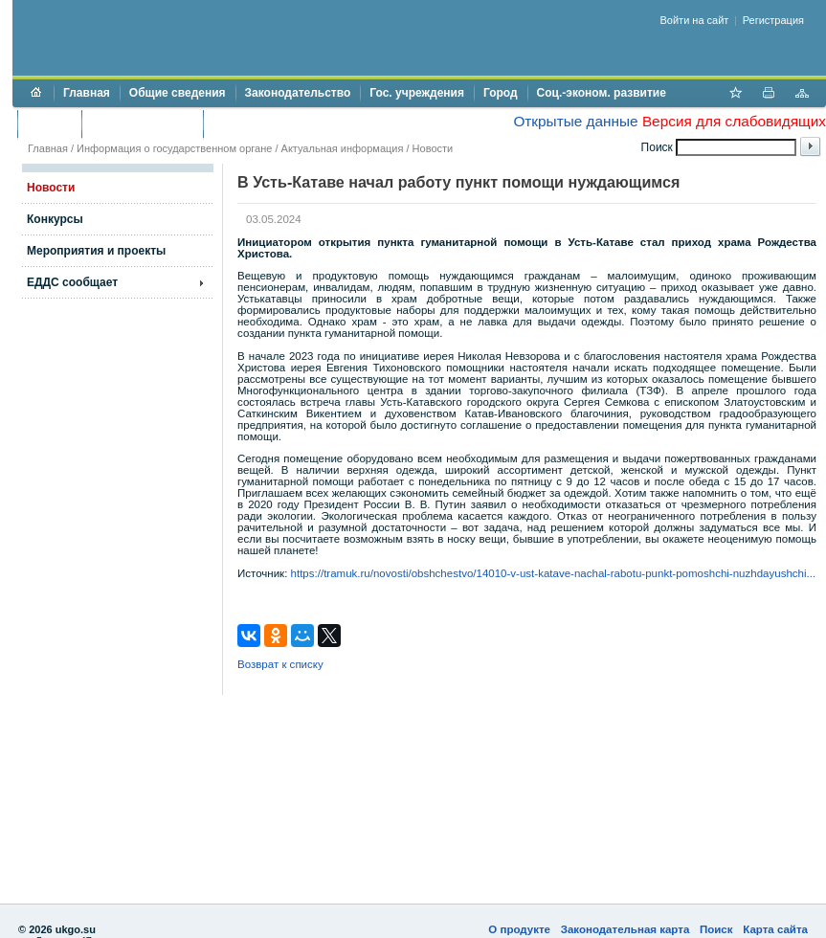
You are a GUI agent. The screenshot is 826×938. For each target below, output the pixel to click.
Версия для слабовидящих (734, 121)
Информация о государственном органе (174, 148)
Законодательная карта (625, 929)
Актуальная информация (342, 148)
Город (500, 93)
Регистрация (773, 20)
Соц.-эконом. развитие (601, 93)
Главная (86, 93)
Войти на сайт (694, 20)
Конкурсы (55, 219)
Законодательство (298, 93)
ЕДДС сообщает (72, 282)
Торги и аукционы (142, 123)
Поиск (716, 929)
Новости (433, 148)
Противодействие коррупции (295, 123)
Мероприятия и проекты (96, 250)
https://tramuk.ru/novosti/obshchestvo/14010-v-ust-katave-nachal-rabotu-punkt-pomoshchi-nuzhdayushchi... (553, 573)
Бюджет (49, 123)
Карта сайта (775, 929)
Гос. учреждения (416, 93)
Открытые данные (575, 121)
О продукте (519, 929)
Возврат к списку (280, 664)
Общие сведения (177, 93)
